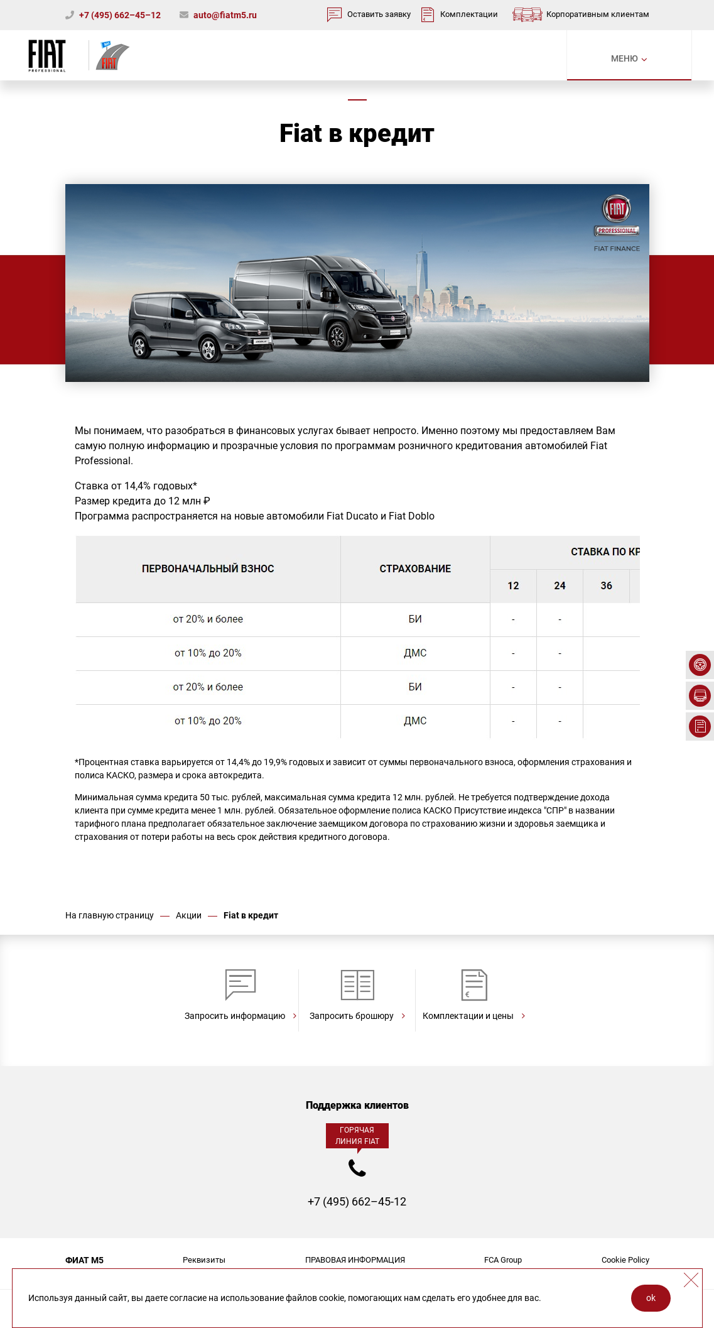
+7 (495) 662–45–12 (120, 15)
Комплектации (469, 14)
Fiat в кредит (251, 915)
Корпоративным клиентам (597, 14)
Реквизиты (204, 1260)
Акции (189, 915)
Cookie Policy (625, 1260)
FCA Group (503, 1260)
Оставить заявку (379, 14)
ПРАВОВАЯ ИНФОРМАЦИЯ (355, 1260)
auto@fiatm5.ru (225, 15)
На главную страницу (109, 915)
